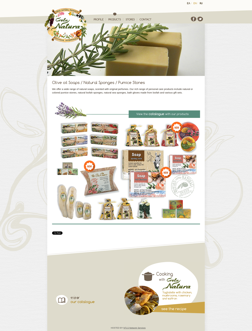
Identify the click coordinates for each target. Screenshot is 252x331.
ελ (188, 3)
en (195, 3)
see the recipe (173, 308)
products (114, 19)
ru (201, 3)
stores (130, 19)
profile (99, 19)
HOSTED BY (128, 328)
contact (145, 19)
